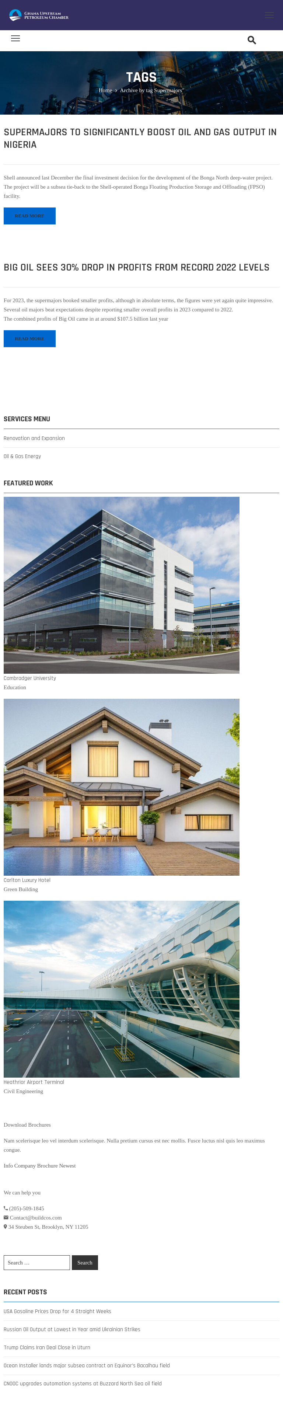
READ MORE (30, 216)
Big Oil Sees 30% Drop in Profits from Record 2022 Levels (137, 267)
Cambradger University (30, 678)
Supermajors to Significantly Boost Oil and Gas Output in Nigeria (140, 138)
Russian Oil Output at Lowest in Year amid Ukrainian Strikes (72, 1329)
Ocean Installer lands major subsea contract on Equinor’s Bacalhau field (87, 1365)
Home (105, 90)
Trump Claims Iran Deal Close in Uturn (47, 1347)
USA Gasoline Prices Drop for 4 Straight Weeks (57, 1311)
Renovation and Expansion (34, 438)
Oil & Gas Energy (22, 456)
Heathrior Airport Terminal (34, 1082)
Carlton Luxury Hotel (27, 880)
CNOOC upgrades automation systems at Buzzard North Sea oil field (83, 1383)
